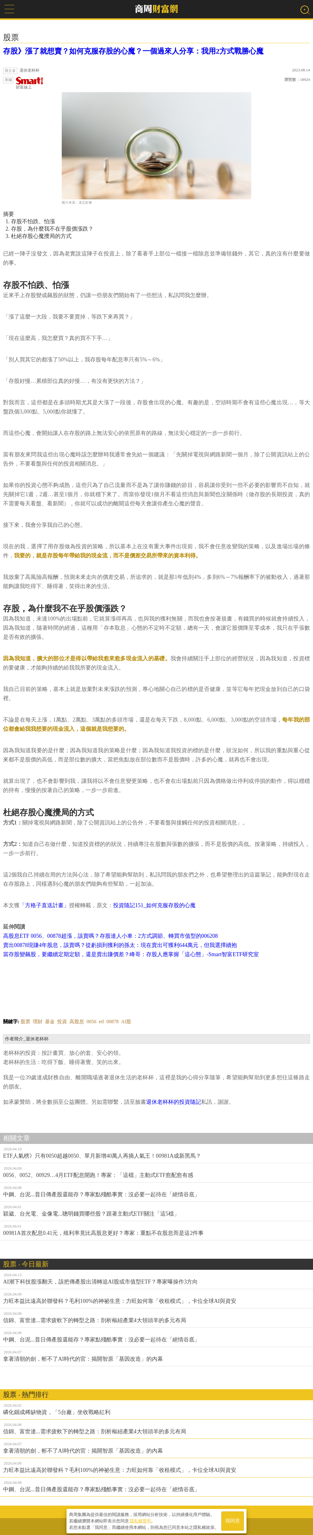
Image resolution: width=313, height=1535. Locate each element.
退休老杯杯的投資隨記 (173, 1102)
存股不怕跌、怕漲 (33, 221)
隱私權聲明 (140, 1520)
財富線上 (29, 83)
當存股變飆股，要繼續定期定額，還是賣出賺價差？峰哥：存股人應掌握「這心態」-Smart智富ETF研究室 (131, 954)
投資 (62, 1021)
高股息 (76, 1021)
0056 (91, 1021)
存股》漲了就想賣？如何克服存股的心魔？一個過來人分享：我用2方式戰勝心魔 (133, 51)
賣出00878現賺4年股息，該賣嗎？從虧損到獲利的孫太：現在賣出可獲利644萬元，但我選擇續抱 (120, 945)
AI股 (126, 1021)
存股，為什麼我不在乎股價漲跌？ (52, 229)
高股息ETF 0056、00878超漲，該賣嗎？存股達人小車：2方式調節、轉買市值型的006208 (110, 936)
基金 (50, 1021)
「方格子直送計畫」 (44, 905)
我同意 (232, 1520)
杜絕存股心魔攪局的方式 (41, 236)
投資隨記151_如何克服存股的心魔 (154, 905)
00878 (112, 1021)
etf (101, 1021)
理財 (37, 1021)
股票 (25, 1021)
